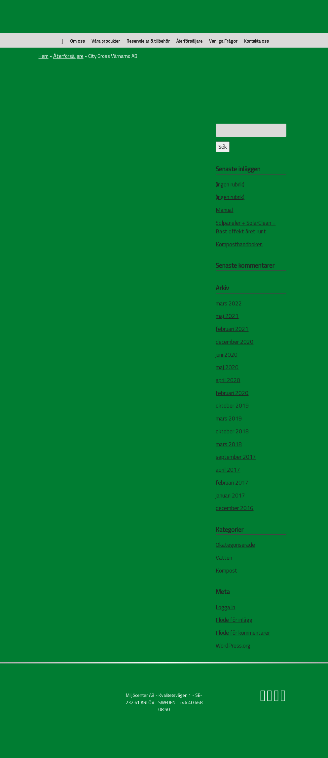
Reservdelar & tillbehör (148, 41)
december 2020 (234, 342)
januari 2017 (230, 495)
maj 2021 (227, 316)
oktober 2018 (232, 431)
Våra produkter (105, 41)
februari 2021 (232, 329)
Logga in (225, 607)
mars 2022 (229, 303)
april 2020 (228, 380)
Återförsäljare (189, 41)
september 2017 (236, 457)
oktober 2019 (232, 405)
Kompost (226, 570)
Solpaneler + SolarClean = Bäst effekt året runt (245, 227)
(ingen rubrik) (230, 184)
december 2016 (234, 508)
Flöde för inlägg (234, 620)
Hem (44, 56)
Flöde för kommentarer (243, 632)
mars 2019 (229, 418)
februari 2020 (232, 393)
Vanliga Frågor (223, 41)
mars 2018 (229, 444)
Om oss (77, 41)
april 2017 (228, 469)
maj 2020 (227, 367)
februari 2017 (232, 482)
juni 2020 (226, 354)
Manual (224, 210)
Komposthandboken (239, 244)
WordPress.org (233, 645)
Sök (222, 146)
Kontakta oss (256, 41)
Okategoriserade (235, 544)
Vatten (224, 557)
